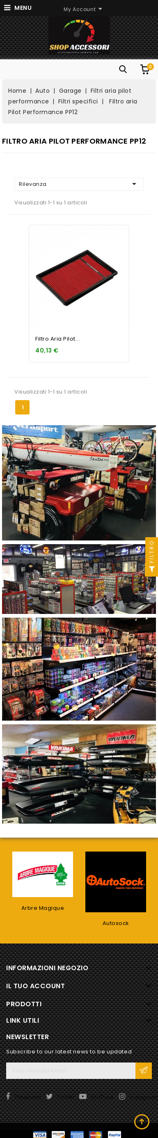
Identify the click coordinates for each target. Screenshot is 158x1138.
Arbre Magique (42, 908)
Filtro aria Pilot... (57, 339)
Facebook (28, 1097)
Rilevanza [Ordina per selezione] (79, 184)
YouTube (102, 1097)
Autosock (116, 923)
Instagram (144, 1097)
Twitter (66, 1097)
